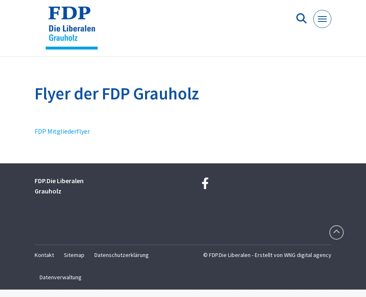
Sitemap (74, 255)
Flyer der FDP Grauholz (117, 93)
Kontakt (44, 255)
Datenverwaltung (61, 277)
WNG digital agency (307, 255)
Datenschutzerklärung (121, 255)
